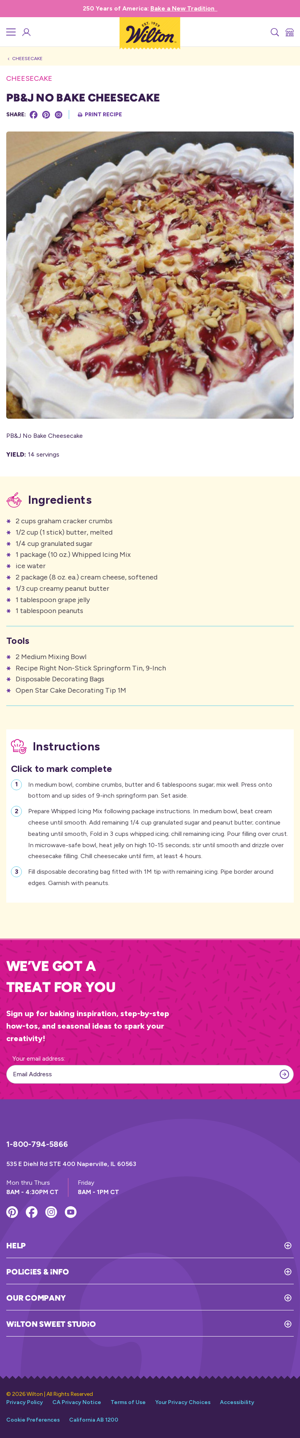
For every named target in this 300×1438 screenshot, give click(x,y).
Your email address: (38, 1058)
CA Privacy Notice (76, 1402)
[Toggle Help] (160, 1245)
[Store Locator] (289, 32)
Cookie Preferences (33, 1420)
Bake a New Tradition (184, 8)
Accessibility (237, 1402)
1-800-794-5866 (37, 1144)
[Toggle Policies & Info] (181, 1271)
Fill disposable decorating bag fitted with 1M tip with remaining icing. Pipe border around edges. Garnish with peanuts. (150, 876)
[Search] (274, 32)
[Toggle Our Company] (180, 1298)
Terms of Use (128, 1402)
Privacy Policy (24, 1402)
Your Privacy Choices (183, 1402)
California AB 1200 (93, 1420)
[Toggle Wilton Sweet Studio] (195, 1324)
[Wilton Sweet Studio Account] (25, 32)
